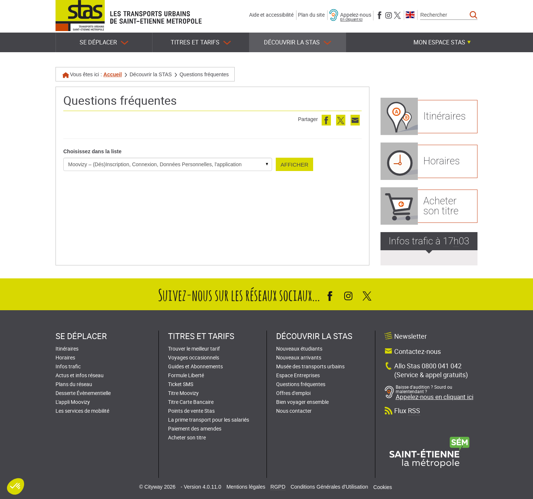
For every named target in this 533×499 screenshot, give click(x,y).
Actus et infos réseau (80, 375)
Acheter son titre (187, 437)
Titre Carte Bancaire (191, 401)
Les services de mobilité (82, 410)
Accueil (112, 74)
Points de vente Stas (191, 410)
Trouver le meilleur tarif (194, 348)
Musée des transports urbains (310, 366)
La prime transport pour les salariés (208, 419)
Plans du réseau (74, 384)
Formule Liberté (186, 375)
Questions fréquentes (300, 384)
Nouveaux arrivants (298, 357)
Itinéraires (67, 348)
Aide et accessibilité (271, 14)
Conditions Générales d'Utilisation (329, 487)
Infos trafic (68, 366)
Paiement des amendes (194, 428)
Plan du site (311, 14)
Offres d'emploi (293, 392)
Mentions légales (246, 487)
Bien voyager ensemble (302, 401)
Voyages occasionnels (193, 357)
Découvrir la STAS (297, 42)
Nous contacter (294, 410)
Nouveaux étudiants (299, 348)
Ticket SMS (180, 384)
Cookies (382, 487)
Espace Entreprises (298, 375)
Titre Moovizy (183, 392)
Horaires (65, 357)
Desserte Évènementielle (83, 392)
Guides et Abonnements (195, 366)
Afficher (294, 164)
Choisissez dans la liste (92, 151)
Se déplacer (104, 42)
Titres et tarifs (201, 42)
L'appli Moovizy (73, 401)
